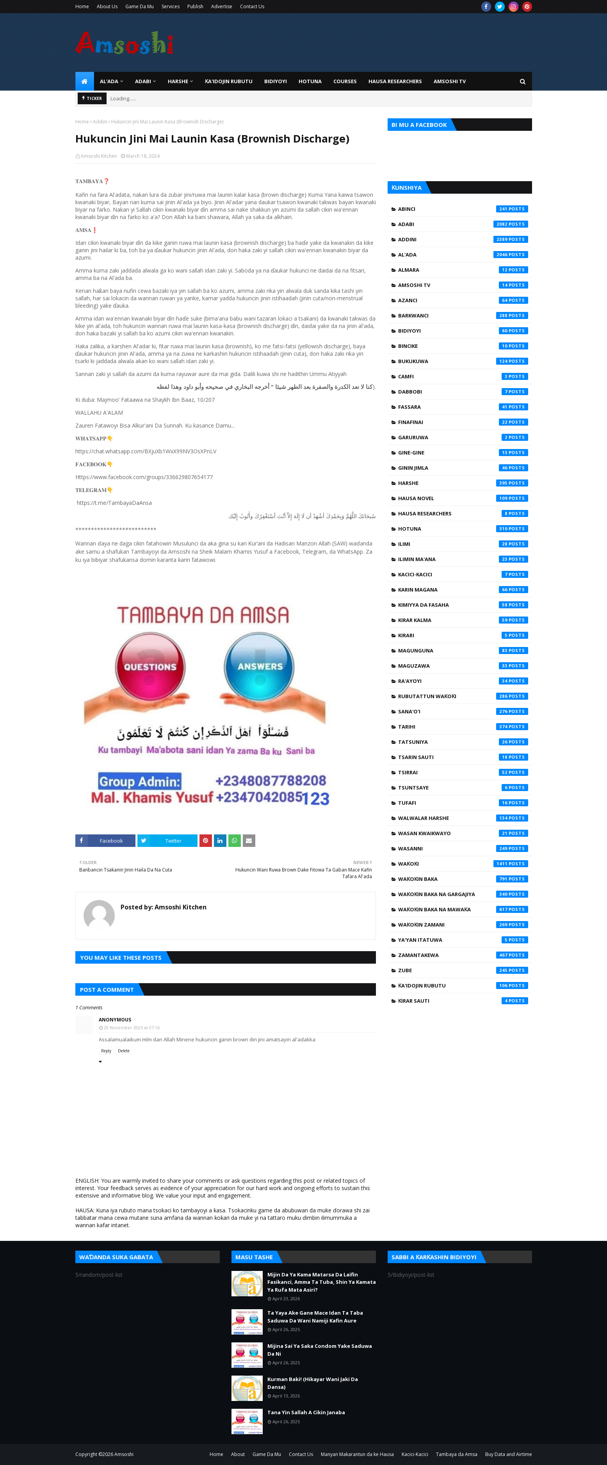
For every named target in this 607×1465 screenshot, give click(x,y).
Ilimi (463, 543)
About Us (107, 6)
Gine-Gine (463, 452)
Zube (463, 970)
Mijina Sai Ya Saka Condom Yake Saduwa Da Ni (319, 1349)
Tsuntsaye (463, 787)
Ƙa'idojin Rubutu (463, 985)
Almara (463, 269)
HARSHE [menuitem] (178, 81)
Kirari (463, 635)
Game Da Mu (139, 6)
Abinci (463, 208)
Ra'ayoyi (463, 680)
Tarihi (463, 726)
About (238, 1454)
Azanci (463, 300)
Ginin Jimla (463, 467)
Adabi (463, 224)
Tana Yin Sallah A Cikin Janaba (306, 1412)
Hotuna (463, 528)
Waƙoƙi (463, 863)
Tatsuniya (463, 741)
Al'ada (463, 254)
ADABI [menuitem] (143, 81)
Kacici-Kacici (463, 574)
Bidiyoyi (463, 330)
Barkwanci (463, 315)
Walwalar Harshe (463, 818)
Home (82, 6)
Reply (106, 1050)
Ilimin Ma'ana (463, 559)
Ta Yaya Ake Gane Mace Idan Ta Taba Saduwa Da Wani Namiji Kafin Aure (315, 1316)
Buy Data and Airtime (508, 1454)
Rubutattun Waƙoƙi (463, 696)
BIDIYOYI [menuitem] (275, 81)
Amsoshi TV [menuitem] (450, 81)
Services (171, 6)
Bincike (463, 345)
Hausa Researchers (463, 513)
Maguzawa (463, 665)
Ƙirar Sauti (463, 1000)
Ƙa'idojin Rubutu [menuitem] (229, 81)
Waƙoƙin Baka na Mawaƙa (463, 909)
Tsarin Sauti (463, 757)
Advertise (221, 6)
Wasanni (463, 848)
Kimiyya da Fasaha (463, 604)
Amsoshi (124, 1454)
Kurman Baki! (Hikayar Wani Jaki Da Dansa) (312, 1383)
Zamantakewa (463, 955)
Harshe (463, 483)
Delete (124, 1050)
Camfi (463, 376)
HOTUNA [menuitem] (310, 81)
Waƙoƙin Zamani (463, 924)
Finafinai (463, 422)
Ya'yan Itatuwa (463, 939)
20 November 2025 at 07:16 (132, 1027)
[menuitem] (84, 81)
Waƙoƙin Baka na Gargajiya (463, 894)
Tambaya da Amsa (456, 1454)
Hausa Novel (463, 498)
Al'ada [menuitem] (109, 81)
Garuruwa (463, 437)
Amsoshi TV (463, 285)
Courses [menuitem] (345, 81)
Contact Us (252, 6)
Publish (195, 6)
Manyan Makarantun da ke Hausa (357, 1454)
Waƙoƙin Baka (463, 878)
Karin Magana (463, 589)
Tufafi (463, 802)
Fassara (463, 406)
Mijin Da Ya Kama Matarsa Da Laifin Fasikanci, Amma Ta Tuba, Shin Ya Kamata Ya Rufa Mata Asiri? (321, 1282)
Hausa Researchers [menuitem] (395, 81)
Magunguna (463, 650)
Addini (100, 121)
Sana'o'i (463, 711)
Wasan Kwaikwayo (463, 833)
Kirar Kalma (463, 620)
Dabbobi (463, 391)
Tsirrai (463, 772)
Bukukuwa (463, 361)
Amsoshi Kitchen (99, 156)
